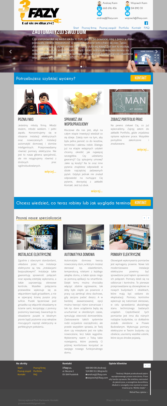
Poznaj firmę (89, 27)
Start (76, 27)
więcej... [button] (50, 171)
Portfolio (124, 27)
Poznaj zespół (107, 27)
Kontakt (136, 27)
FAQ (146, 27)
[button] (144, 217)
